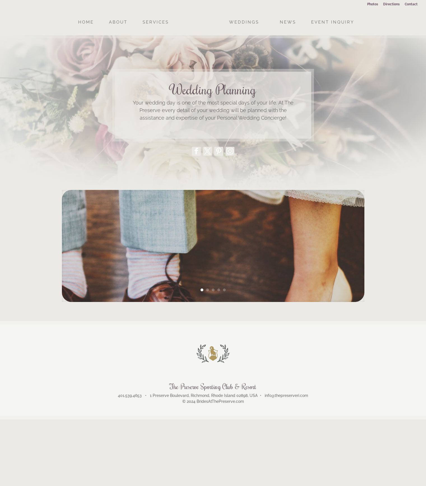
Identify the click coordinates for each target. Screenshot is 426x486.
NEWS (288, 22)
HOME (86, 22)
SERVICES (156, 22)
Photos (372, 4)
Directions (391, 4)
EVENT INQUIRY (332, 22)
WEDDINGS (244, 22)
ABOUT (118, 22)
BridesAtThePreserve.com (220, 401)
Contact (411, 4)
